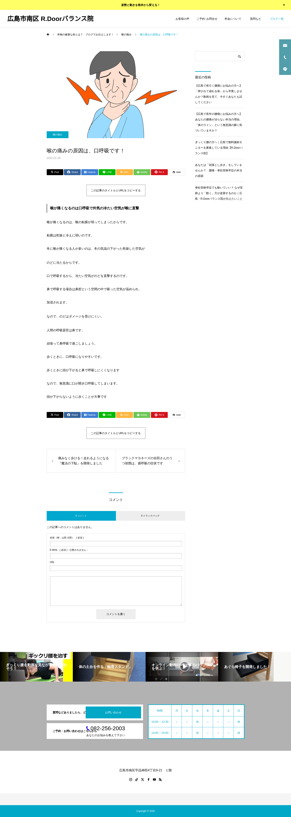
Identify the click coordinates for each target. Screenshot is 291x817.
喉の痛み (57, 134)
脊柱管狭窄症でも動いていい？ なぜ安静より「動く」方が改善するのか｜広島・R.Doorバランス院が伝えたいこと (219, 193)
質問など (256, 18)
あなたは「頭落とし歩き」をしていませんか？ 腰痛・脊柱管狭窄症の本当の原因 (218, 170)
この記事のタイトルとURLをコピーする (116, 190)
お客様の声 (182, 18)
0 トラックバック (150, 515)
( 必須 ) (67, 537)
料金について (233, 18)
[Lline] (107, 172)
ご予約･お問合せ (207, 18)
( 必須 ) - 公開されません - (69, 550)
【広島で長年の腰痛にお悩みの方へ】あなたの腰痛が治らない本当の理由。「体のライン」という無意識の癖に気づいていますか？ (218, 122)
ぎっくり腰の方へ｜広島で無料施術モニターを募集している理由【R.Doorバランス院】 (219, 148)
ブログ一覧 (277, 18)
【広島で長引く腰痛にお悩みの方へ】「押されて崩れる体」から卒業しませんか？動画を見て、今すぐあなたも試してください (218, 94)
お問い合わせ (113, 712)
